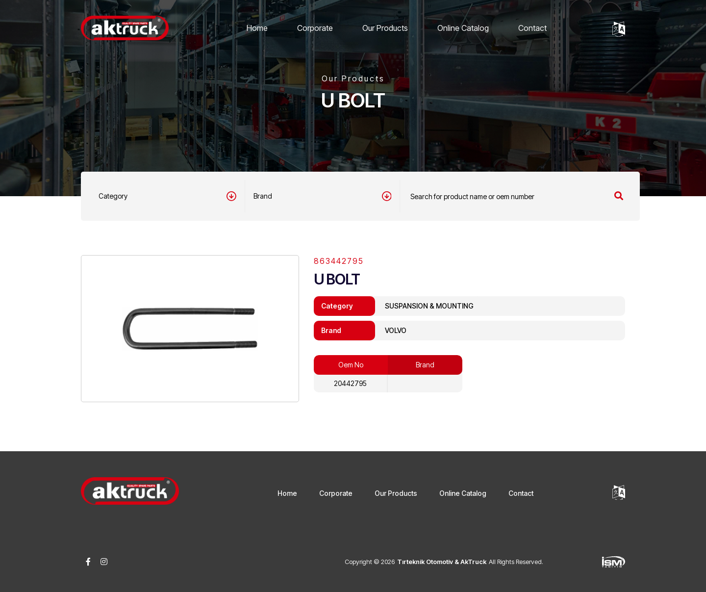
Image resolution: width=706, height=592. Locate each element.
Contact (532, 28)
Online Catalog (463, 28)
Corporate (315, 28)
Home (257, 28)
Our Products (385, 28)
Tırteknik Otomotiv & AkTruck (441, 561)
